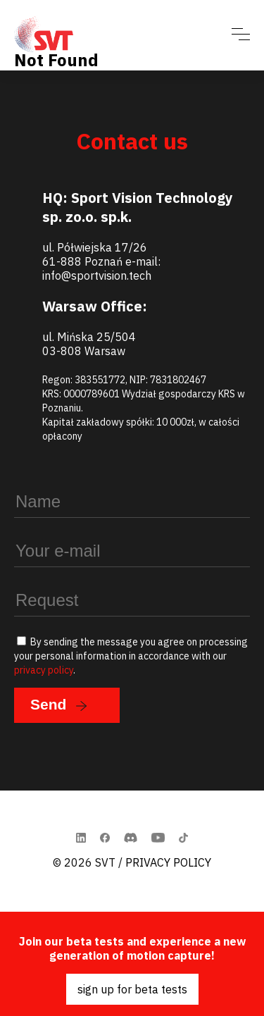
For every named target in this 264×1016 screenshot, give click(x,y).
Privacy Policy (168, 862)
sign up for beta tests (132, 989)
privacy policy (43, 670)
